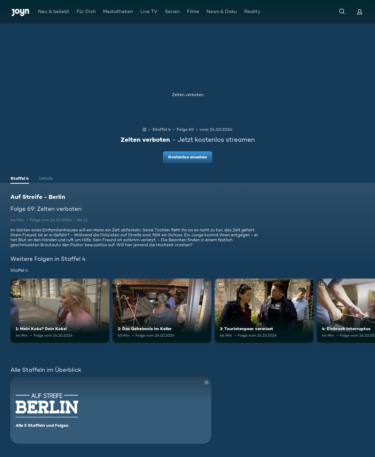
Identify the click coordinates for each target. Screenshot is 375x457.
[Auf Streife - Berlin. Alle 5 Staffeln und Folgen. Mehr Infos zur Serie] (110, 410)
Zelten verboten (187, 94)
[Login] (359, 11)
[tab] (19, 179)
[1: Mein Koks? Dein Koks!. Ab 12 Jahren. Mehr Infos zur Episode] (59, 311)
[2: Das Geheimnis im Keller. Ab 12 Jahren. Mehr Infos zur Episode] (162, 311)
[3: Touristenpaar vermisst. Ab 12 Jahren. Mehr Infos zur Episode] (264, 311)
